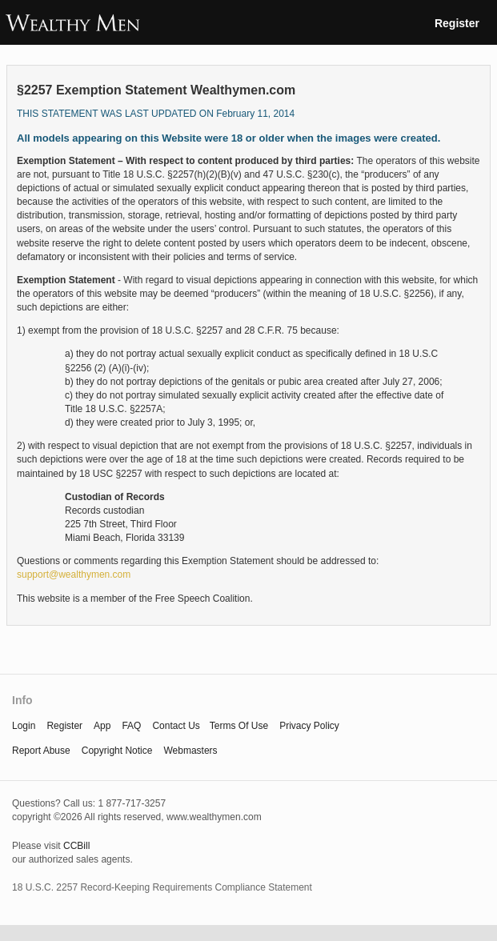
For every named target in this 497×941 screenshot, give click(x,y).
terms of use (239, 725)
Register (457, 23)
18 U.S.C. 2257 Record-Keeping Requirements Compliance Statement (162, 887)
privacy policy (309, 725)
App (102, 725)
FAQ (131, 725)
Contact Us (175, 725)
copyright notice (117, 750)
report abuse (41, 750)
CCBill (76, 845)
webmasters (190, 750)
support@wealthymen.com (73, 574)
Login (23, 725)
